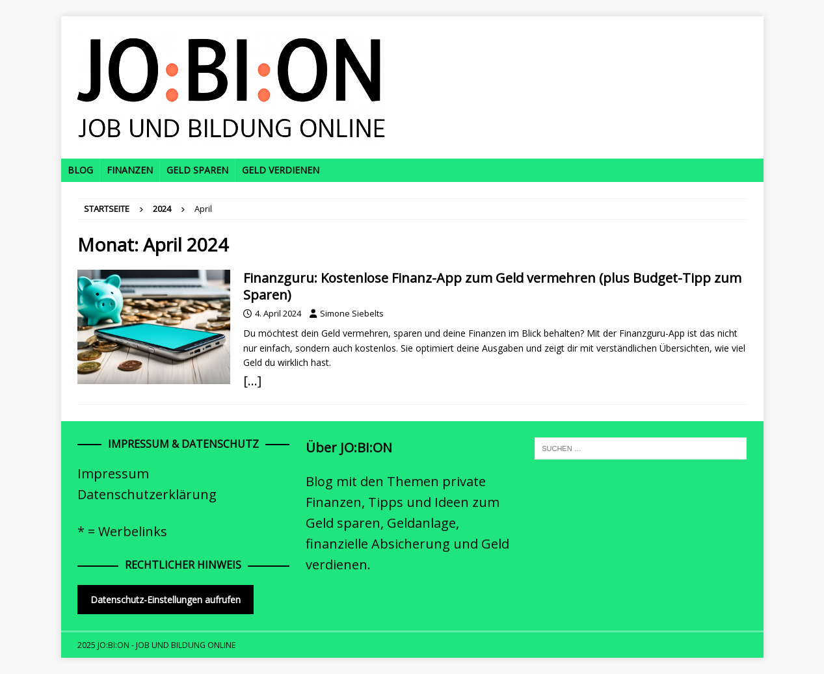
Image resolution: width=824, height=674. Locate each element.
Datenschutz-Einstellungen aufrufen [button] (165, 599)
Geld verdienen (280, 170)
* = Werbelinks (122, 531)
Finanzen (130, 170)
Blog (80, 170)
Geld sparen (197, 170)
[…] (252, 380)
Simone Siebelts (352, 313)
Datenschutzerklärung (147, 494)
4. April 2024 (278, 313)
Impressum (113, 473)
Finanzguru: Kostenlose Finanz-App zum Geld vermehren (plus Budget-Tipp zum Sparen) (492, 286)
